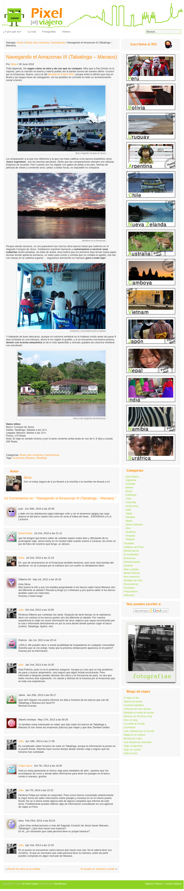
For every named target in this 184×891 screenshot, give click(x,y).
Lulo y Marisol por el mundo (139, 731)
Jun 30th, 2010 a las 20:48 (39, 508)
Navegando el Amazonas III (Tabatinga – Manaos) (61, 57)
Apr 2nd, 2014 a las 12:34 (39, 845)
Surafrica (131, 531)
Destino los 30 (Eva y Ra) (138, 716)
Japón (129, 513)
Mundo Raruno (132, 572)
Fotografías (49, 31)
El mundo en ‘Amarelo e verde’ (98, 868)
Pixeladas (129, 587)
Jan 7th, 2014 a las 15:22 (39, 790)
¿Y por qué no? (12, 31)
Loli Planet (129, 727)
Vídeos (66, 31)
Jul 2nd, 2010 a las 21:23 (40, 557)
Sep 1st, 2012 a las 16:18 (47, 579)
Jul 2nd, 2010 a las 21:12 (48, 533)
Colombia (131, 502)
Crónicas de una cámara (137, 708)
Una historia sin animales (138, 742)
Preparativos (131, 591)
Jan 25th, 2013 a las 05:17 (41, 695)
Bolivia (129, 487)
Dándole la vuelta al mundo (139, 712)
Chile (128, 498)
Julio (20, 609)
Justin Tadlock (174, 883)
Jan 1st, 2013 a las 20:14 (42, 640)
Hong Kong (132, 505)
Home (20, 42)
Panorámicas (58, 42)
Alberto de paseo (133, 701)
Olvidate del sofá (133, 580)
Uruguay (130, 535)
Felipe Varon (25, 765)
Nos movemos (41, 42)
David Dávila (25, 533)
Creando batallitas (134, 705)
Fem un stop (131, 719)
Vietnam (130, 539)
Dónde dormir (131, 550)
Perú (128, 528)
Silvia (14, 64)
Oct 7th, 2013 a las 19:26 (48, 765)
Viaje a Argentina (133, 745)
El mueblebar (131, 554)
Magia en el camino (134, 734)
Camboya (131, 494)
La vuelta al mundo (134, 723)
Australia (130, 483)
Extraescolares (132, 561)
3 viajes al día (131, 697)
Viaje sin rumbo (132, 749)
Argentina (131, 480)
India (128, 509)
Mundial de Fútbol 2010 (61, 74)
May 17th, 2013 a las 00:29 (53, 719)
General (128, 565)
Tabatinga (41, 457)
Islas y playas (131, 569)
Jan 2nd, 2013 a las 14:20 (39, 664)
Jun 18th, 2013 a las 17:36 (40, 741)
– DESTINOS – (132, 476)
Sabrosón (129, 595)
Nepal (129, 520)
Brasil (29, 42)
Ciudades (129, 543)
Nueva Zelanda (134, 524)
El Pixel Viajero (30, 883)
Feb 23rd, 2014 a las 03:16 (40, 820)
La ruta (32, 31)
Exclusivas (129, 558)
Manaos (30, 457)
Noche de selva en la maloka (24, 868)
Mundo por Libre (133, 738)
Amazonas (18, 457)
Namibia (130, 517)
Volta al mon (130, 753)
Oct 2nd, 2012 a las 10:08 (39, 609)
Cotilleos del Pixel (133, 547)
